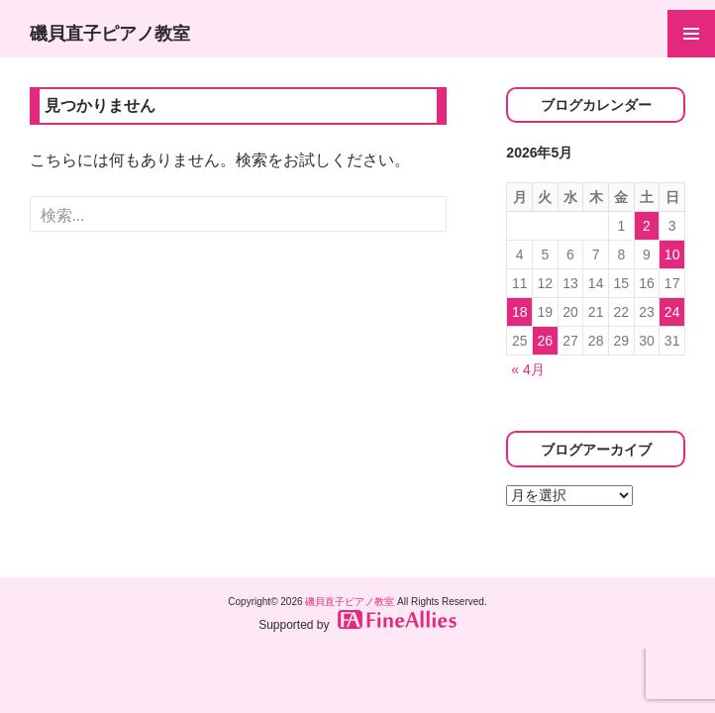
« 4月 (527, 369)
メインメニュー (691, 33)
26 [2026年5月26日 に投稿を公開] (546, 341)
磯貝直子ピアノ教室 (110, 34)
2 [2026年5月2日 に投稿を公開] (647, 226)
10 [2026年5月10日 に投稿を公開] (672, 254)
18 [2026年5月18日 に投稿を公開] (520, 312)
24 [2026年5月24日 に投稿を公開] (672, 312)
